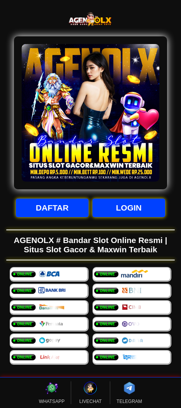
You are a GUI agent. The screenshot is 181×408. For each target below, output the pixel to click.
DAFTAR (52, 207)
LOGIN (129, 207)
